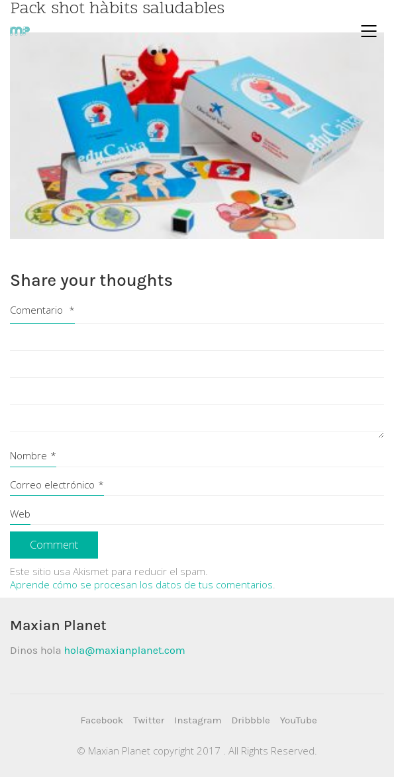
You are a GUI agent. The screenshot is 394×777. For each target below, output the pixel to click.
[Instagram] (197, 720)
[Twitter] (148, 720)
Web (20, 513)
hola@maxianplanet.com (124, 650)
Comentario (42, 309)
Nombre (33, 455)
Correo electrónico (57, 484)
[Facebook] (101, 720)
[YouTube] (298, 720)
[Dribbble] (250, 720)
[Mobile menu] (369, 31)
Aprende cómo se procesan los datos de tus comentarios (141, 584)
